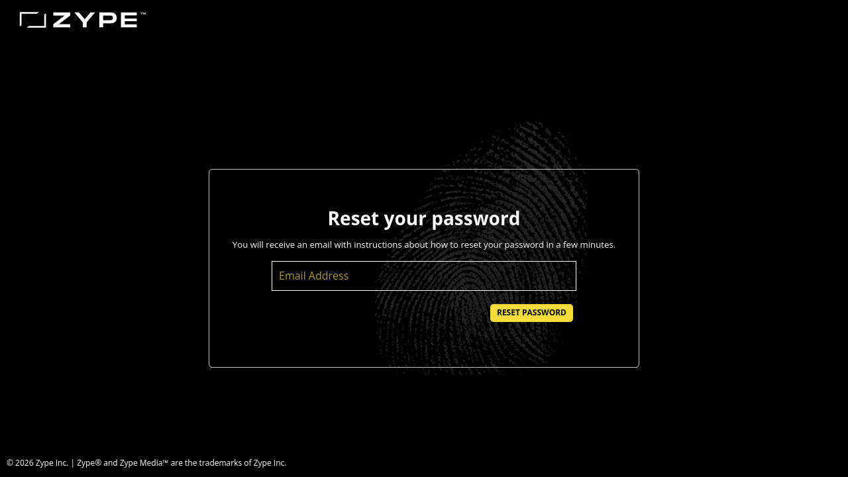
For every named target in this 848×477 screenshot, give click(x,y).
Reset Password (531, 312)
